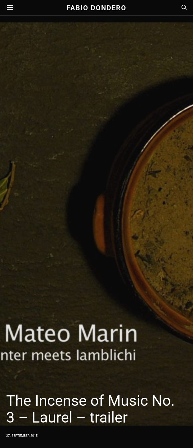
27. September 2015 (22, 435)
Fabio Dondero (97, 7)
